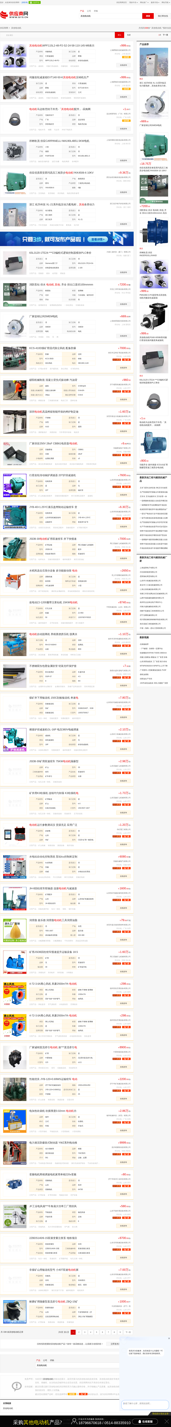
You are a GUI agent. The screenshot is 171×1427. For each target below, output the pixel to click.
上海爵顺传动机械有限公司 (120, 50)
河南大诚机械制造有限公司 (150, 607)
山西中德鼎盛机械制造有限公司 (152, 598)
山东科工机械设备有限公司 (120, 734)
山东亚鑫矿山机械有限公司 (120, 766)
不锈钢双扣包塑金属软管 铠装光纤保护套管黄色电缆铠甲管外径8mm (53, 666)
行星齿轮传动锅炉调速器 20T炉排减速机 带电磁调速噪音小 (52, 475)
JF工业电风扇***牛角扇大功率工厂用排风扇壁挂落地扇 (53, 1206)
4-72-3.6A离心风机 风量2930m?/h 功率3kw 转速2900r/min (53, 983)
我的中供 (133, 2)
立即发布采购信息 (119, 1344)
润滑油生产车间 (146, 679)
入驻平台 (35, 2)
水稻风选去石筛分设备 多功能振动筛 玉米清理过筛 (53, 570)
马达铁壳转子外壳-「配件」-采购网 (60, 109)
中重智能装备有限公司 (122, 1052)
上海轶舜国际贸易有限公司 (120, 321)
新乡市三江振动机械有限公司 (151, 585)
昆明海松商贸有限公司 (148, 576)
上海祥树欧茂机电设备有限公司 (118, 140)
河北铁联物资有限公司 (148, 572)
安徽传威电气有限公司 (122, 861)
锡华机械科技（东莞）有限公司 (118, 1116)
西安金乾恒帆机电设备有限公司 (118, 177)
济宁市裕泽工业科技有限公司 (119, 1179)
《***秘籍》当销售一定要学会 (151, 649)
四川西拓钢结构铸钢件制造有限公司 (154, 620)
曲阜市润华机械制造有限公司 (119, 639)
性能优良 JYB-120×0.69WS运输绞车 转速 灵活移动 (53, 1079)
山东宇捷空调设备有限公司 (120, 1211)
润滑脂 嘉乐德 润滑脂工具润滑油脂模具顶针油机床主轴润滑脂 (53, 920)
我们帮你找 (163, 16)
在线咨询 (123, 65)
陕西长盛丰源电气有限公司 (120, 671)
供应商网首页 (121, 2)
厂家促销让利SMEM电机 (43, 316)
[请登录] (25, 2)
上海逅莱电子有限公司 (148, 568)
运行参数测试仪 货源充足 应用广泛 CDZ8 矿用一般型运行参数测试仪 (53, 824)
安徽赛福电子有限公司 (122, 448)
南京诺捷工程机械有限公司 (150, 624)
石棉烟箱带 (144, 644)
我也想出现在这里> (161, 1414)
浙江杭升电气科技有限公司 (120, 204)
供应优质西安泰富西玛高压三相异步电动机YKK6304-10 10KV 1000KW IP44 (154, 171)
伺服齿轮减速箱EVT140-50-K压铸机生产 (59, 77)
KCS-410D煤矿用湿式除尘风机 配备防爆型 (52, 348)
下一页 (165, 35)
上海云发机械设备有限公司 (150, 589)
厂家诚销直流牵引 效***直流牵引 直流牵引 (53, 1047)
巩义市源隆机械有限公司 (121, 575)
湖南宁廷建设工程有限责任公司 (152, 611)
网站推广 (144, 2)
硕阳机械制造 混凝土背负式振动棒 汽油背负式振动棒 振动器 (53, 380)
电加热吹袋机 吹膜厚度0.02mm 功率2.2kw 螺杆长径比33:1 (52, 1110)
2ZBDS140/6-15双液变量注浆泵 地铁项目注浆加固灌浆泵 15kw (53, 1238)
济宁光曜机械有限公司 (148, 615)
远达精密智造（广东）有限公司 (118, 114)
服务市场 (155, 2)
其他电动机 (156, 28)
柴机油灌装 (144, 674)
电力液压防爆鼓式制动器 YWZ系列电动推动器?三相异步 (53, 1142)
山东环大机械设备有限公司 (150, 581)
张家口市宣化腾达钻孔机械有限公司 (154, 594)
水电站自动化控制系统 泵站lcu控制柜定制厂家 (53, 856)
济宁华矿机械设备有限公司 (120, 1084)
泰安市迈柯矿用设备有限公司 (119, 353)
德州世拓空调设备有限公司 (120, 988)
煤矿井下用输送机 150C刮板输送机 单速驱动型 (53, 697)
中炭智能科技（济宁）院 (121, 1306)
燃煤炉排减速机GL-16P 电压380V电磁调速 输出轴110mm (54, 729)
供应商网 (4, 28)
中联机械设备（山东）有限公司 (118, 607)
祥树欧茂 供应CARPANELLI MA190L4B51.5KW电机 (59, 140)
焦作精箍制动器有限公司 (121, 1147)
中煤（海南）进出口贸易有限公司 (153, 628)
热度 (129, 35)
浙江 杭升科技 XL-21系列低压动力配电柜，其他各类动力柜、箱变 (154, 86)
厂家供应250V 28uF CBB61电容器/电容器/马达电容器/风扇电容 (53, 443)
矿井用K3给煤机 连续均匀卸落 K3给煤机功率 (53, 793)
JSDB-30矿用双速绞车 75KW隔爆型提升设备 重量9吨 (53, 761)
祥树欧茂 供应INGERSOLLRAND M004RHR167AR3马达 (150, 255)
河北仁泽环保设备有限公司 (120, 289)
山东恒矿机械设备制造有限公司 (118, 702)
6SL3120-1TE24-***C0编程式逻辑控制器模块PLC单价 (60, 252)
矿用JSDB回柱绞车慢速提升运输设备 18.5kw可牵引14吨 (53, 952)
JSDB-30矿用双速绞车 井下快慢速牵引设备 (53, 538)
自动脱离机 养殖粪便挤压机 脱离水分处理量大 (53, 634)
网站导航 (166, 2)
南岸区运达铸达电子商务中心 (151, 602)
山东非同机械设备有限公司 (120, 1243)
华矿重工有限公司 (124, 829)
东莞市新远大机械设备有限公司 (118, 416)
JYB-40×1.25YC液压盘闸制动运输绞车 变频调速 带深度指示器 (53, 507)
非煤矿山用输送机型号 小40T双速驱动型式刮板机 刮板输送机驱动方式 (53, 1269)
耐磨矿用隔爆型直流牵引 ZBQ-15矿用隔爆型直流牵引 (53, 1301)
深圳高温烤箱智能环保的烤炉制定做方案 (53, 411)
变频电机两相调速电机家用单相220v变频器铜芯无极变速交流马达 (52, 1174)
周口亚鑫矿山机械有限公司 (120, 543)
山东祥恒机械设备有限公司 (120, 480)
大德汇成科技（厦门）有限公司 (118, 252)
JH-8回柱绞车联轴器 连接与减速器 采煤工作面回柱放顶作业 (53, 888)
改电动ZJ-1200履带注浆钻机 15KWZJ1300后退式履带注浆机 (53, 602)
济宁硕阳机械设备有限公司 (120, 385)
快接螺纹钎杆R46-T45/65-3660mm (153, 653)
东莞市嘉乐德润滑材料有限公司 (118, 925)
